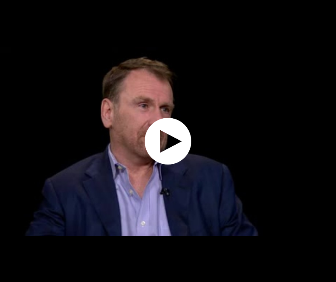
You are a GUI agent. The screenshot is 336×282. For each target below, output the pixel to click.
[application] (168, 141)
